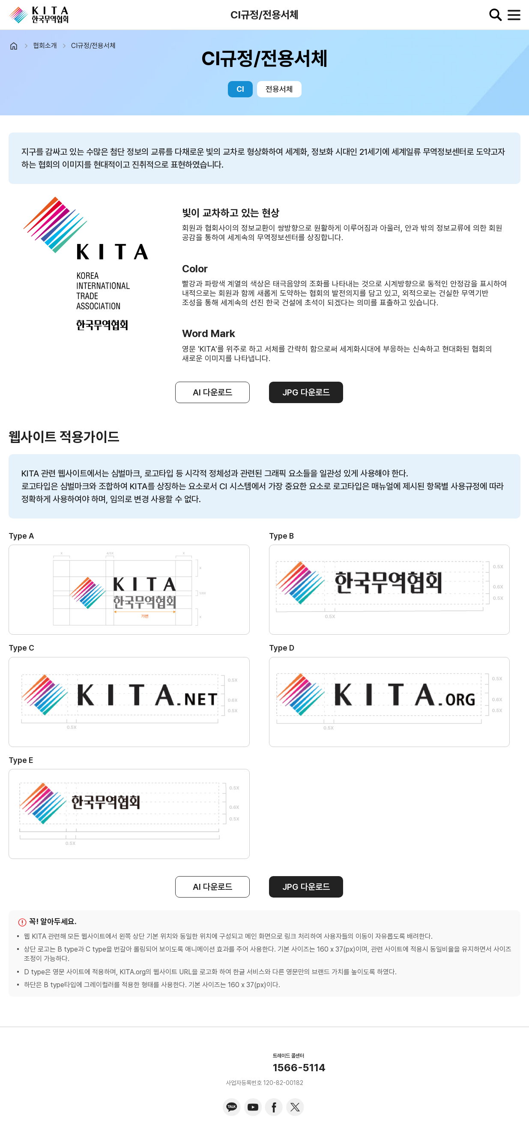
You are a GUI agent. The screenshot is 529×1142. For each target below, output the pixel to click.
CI (240, 88)
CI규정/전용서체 (93, 46)
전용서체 (279, 88)
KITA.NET (39, 15)
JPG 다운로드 (306, 392)
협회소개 (45, 46)
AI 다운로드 (212, 392)
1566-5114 (299, 1068)
